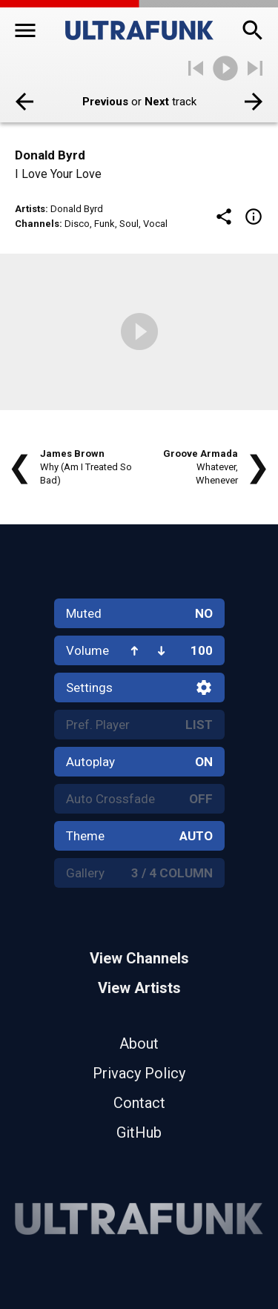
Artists (30, 208)
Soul (129, 223)
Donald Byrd (76, 208)
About (139, 1043)
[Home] (139, 30)
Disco (77, 223)
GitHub (139, 1132)
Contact (139, 1103)
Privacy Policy (139, 1073)
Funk (104, 223)
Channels (37, 223)
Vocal (155, 223)
